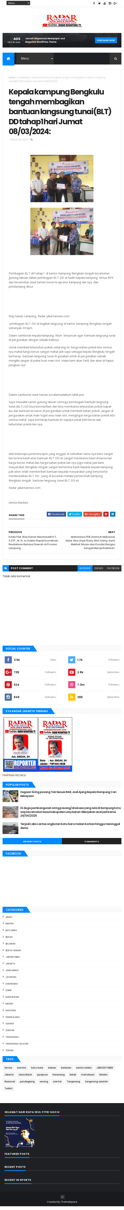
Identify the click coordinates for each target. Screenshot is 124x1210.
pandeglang (13, 1020)
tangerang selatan (17, 1047)
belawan (10, 947)
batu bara (11, 934)
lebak (9, 994)
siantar (10, 1034)
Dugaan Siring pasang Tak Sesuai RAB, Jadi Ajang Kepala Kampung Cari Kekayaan (68, 797)
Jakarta (10, 967)
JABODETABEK (13, 960)
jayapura (11, 980)
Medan (9, 1007)
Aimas (9, 920)
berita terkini (13, 954)
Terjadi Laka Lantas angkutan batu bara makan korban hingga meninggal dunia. (70, 829)
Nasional (11, 1014)
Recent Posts (32, 845)
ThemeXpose (69, 1205)
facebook (113, 571)
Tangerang (12, 1040)
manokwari (12, 1000)
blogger (84, 571)
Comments (91, 845)
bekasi (9, 940)
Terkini (9, 1054)
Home (12, 77)
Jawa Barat (12, 973)
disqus (98, 571)
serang (10, 1027)
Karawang (12, 987)
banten (10, 927)
